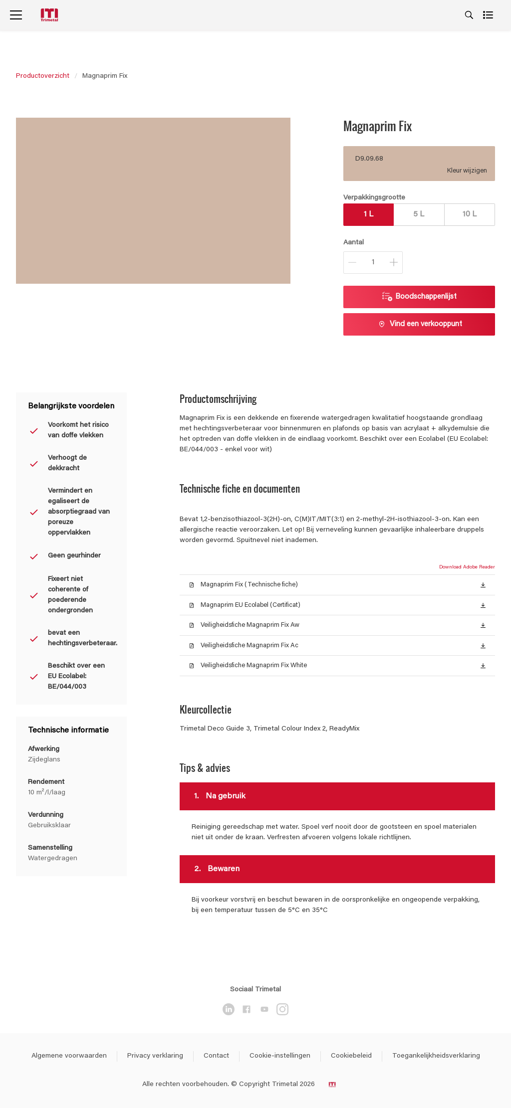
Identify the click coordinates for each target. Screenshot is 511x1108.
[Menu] (16, 15)
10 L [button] (470, 214)
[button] (483, 584)
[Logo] (50, 15)
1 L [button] (368, 214)
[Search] (469, 15)
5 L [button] (418, 214)
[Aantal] (373, 262)
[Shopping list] (489, 15)
